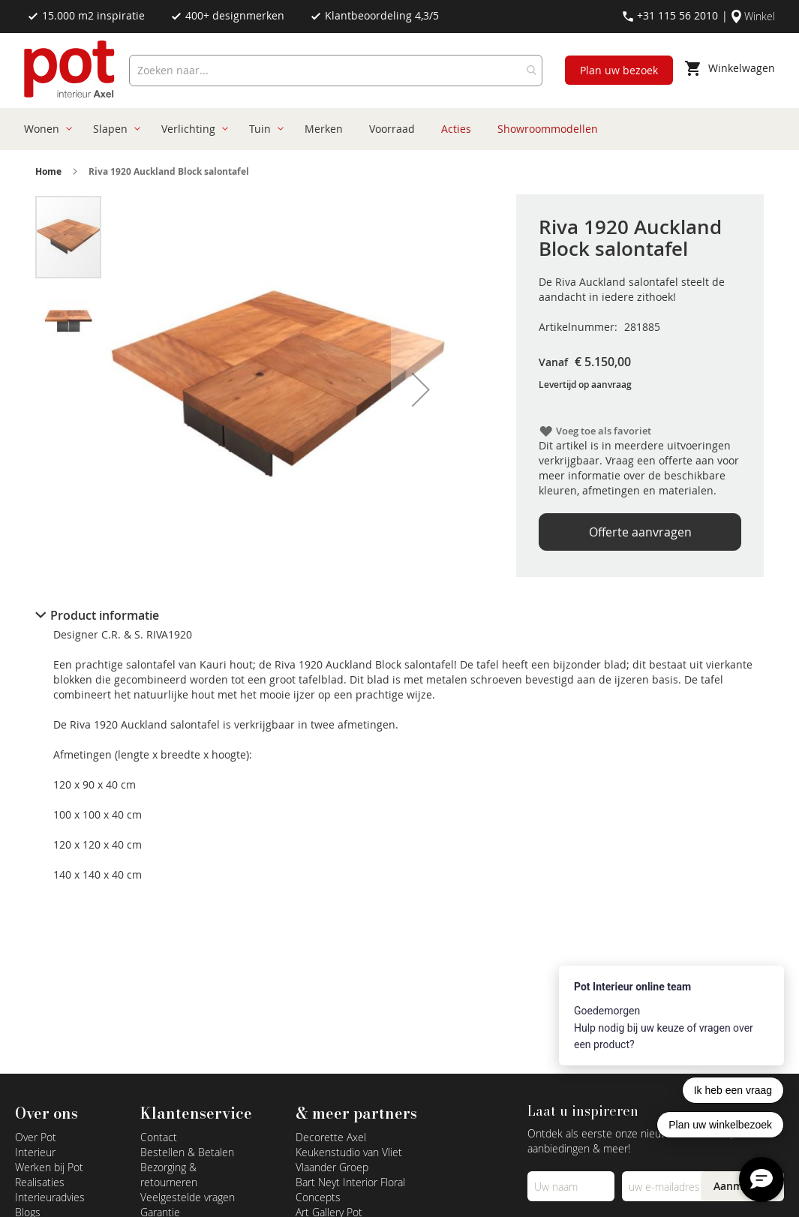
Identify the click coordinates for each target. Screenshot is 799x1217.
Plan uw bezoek (619, 70)
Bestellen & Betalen (187, 1152)
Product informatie (104, 615)
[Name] (570, 1186)
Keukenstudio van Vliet (349, 1152)
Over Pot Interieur (35, 1144)
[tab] (399, 615)
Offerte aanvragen (640, 532)
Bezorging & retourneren (168, 1174)
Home (48, 171)
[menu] (394, 129)
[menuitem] (45, 129)
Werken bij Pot (49, 1167)
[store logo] (71, 71)
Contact (158, 1137)
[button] (421, 389)
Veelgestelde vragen (187, 1197)
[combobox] (335, 70)
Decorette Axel (331, 1137)
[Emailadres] (665, 1186)
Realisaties (40, 1182)
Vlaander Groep (332, 1167)
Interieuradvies (50, 1197)
